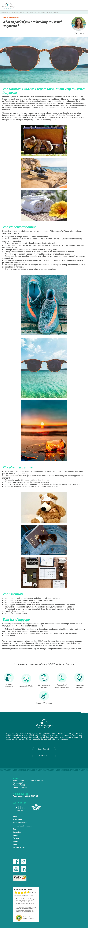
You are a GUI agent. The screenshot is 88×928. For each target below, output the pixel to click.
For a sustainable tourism (22, 826)
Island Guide (17, 820)
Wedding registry (19, 847)
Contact (16, 844)
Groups (15, 841)
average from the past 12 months (23, 895)
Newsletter (17, 832)
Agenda (15, 835)
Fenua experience (17, 12)
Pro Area (16, 838)
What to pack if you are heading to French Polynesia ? (42, 12)
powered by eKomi (28, 917)
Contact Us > (44, 756)
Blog (14, 829)
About (15, 817)
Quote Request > (44, 749)
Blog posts (4, 12)
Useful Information (20, 823)
